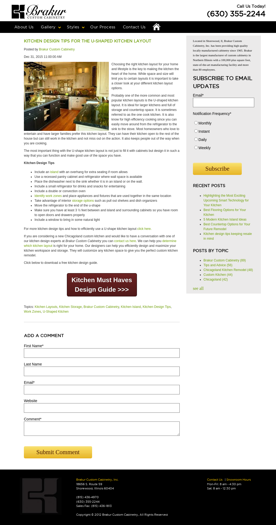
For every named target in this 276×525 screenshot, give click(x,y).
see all (198, 288)
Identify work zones (48, 196)
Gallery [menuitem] (48, 27)
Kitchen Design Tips (157, 307)
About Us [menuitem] (23, 27)
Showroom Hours (238, 479)
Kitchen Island (131, 307)
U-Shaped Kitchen (55, 311)
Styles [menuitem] (73, 27)
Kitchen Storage (70, 307)
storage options (83, 201)
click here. (144, 229)
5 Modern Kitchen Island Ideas (225, 219)
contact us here (125, 241)
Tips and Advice (218, 265)
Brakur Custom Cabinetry (57, 49)
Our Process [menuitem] (102, 27)
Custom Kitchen (218, 275)
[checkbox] (223, 136)
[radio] (223, 124)
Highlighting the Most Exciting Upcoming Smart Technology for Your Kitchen (226, 200)
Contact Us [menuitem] (134, 27)
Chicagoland (216, 279)
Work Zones (32, 311)
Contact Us (214, 479)
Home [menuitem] (156, 27)
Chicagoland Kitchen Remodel (228, 270)
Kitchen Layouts (46, 307)
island (54, 172)
